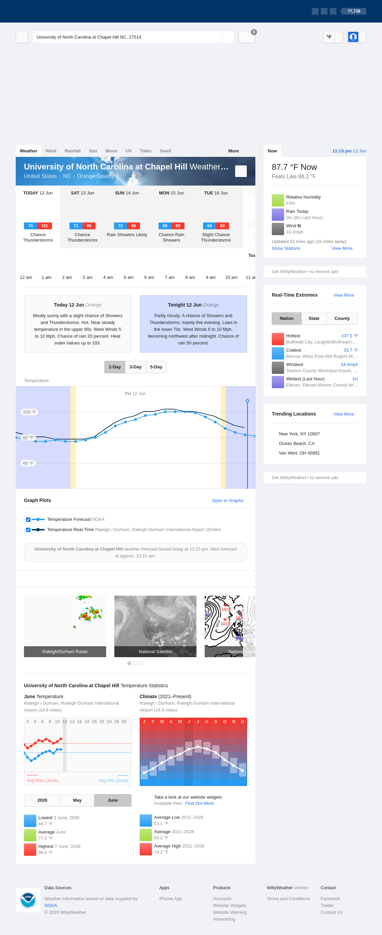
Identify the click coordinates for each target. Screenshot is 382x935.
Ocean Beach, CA (297, 443)
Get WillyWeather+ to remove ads (305, 271)
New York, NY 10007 (299, 433)
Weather (28, 150)
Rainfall (73, 150)
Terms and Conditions (288, 898)
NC (67, 176)
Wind (51, 150)
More (233, 150)
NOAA (50, 905)
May (77, 800)
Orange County (95, 176)
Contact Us (332, 912)
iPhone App (170, 898)
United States (40, 176)
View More (342, 248)
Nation (286, 318)
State (313, 318)
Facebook (330, 898)
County (342, 318)
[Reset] (216, 37)
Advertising (224, 919)
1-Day (115, 366)
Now (272, 150)
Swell (165, 150)
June (112, 800)
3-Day (135, 366)
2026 (42, 800)
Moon (111, 150)
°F (329, 37)
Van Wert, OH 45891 (299, 453)
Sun (93, 150)
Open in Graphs (227, 500)
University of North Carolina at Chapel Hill (121, 175)
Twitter (327, 905)
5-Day (156, 366)
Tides (146, 150)
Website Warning (229, 912)
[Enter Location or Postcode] (133, 37)
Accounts (222, 898)
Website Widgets (229, 905)
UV (129, 150)
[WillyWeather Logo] (48, 11)
